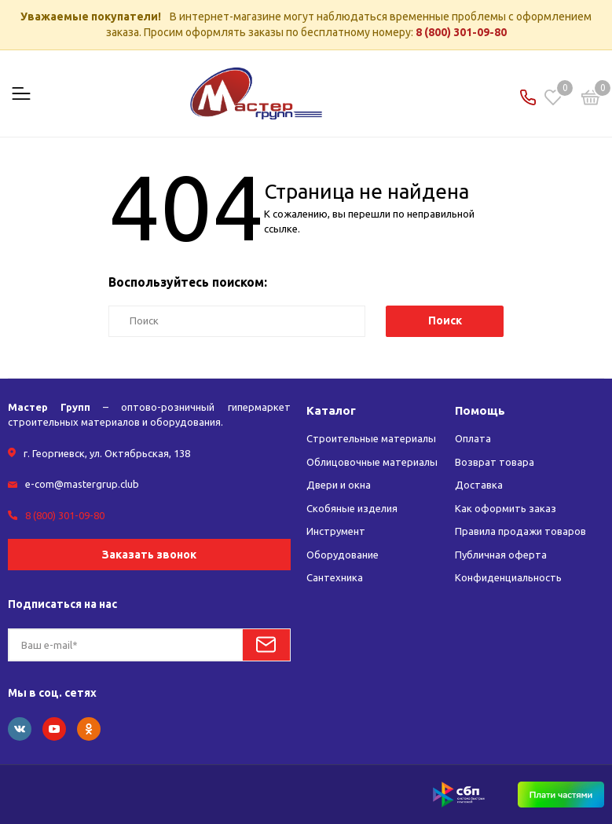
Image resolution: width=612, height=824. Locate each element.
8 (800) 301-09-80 (461, 32)
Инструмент (335, 531)
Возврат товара (494, 461)
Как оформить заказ (505, 508)
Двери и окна (338, 484)
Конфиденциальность (508, 577)
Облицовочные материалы (372, 461)
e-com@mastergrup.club (82, 483)
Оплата (473, 438)
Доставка (479, 484)
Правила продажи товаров (520, 531)
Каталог (331, 410)
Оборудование (342, 554)
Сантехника (334, 577)
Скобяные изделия (352, 508)
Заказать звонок (149, 554)
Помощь (480, 410)
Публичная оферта (501, 554)
